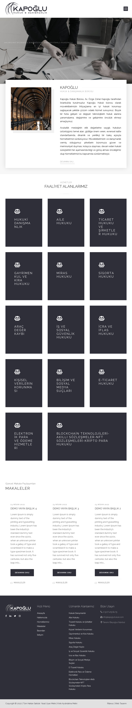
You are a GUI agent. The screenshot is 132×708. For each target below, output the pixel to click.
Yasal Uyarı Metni (48, 703)
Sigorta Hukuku (75, 642)
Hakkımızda (42, 617)
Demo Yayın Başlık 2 (108, 508)
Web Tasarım (121, 703)
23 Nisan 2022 (17, 505)
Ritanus (110, 703)
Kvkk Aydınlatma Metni (67, 703)
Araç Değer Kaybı (76, 647)
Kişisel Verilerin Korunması (80, 629)
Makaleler (19, 583)
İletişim (40, 635)
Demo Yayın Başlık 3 (66, 508)
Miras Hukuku (75, 638)
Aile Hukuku (74, 617)
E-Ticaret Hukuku (76, 667)
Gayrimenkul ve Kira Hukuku (81, 634)
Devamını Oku (22, 573)
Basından (41, 631)
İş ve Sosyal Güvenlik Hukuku (81, 651)
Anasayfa (41, 613)
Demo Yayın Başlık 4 (23, 508)
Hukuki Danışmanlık (77, 613)
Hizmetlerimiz (43, 622)
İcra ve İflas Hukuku (77, 655)
